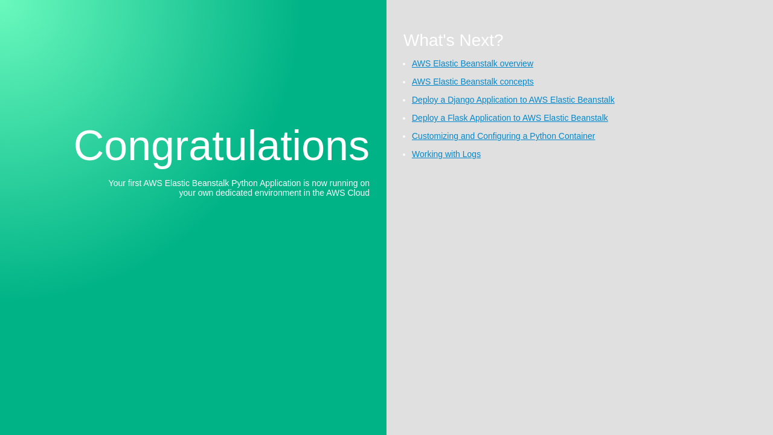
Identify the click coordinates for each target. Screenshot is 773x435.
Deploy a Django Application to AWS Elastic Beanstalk (513, 100)
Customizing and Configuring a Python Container (503, 136)
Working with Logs (446, 154)
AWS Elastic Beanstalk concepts (473, 81)
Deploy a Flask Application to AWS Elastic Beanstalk (510, 118)
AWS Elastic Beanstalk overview (472, 63)
